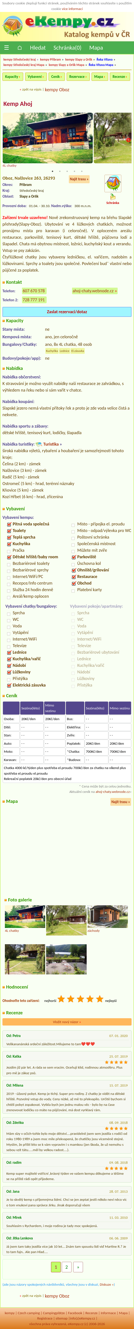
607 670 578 (34, 290)
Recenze (119, 76)
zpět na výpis (31, 89)
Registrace (44, 1318)
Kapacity (11, 76)
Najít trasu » (79, 179)
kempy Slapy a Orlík (78, 59)
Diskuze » (107, 1284)
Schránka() (67, 47)
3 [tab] (67, 171)
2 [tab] (59, 171)
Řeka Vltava (105, 59)
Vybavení (35, 76)
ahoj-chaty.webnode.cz (93, 290)
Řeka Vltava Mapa (101, 65)
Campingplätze (54, 1313)
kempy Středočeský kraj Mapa (23, 65)
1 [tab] (52, 171)
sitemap (62, 1318)
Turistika (51, 444)
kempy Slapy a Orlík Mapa (66, 65)
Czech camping (29, 1313)
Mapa (96, 47)
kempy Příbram (50, 59)
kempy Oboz (57, 89)
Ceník (55, 76)
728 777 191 (34, 299)
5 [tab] (81, 171)
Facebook (75, 1313)
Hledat (38, 47)
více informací (72, 9)
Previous (5, 140)
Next (128, 140)
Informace (108, 1313)
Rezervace (76, 76)
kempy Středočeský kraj (19, 59)
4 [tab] (74, 171)
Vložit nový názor (67, 1022)
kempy (9, 1313)
